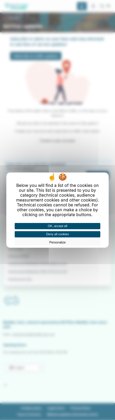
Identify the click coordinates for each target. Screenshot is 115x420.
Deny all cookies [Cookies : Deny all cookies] (57, 234)
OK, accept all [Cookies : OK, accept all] (57, 226)
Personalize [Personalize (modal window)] (57, 242)
